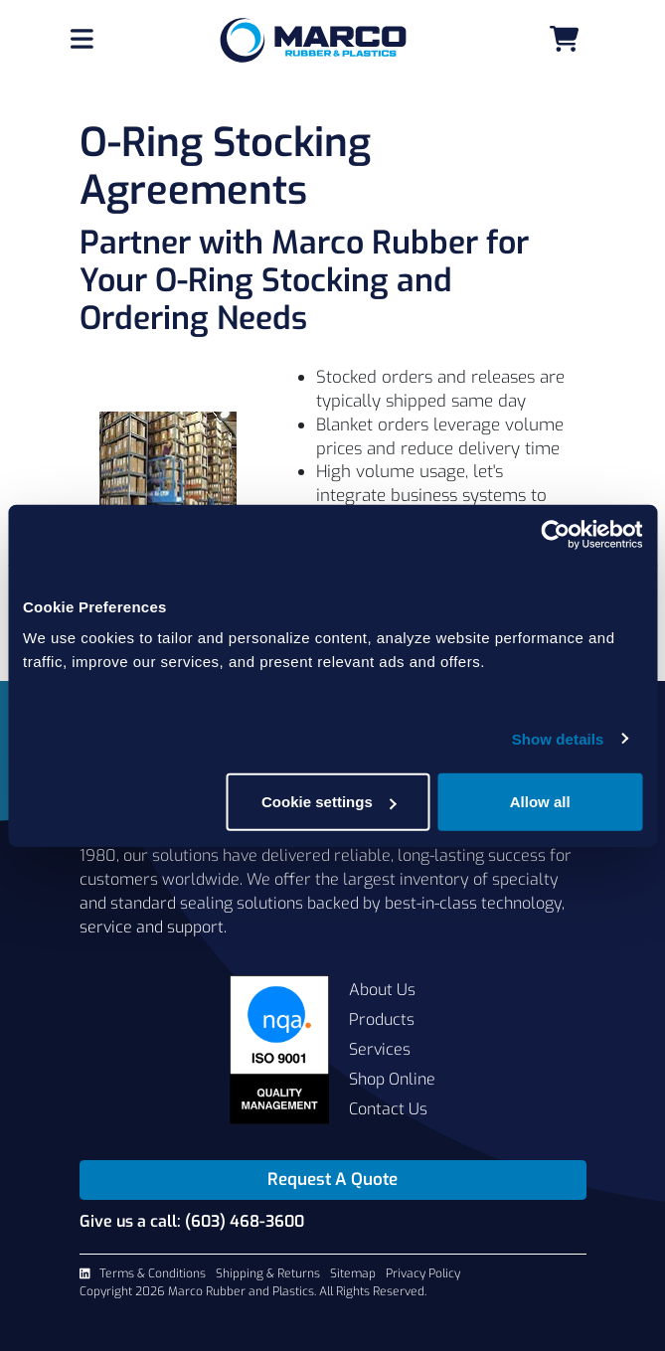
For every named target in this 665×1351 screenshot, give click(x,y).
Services (380, 1049)
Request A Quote (332, 1179)
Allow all (540, 801)
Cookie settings (329, 801)
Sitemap (353, 1273)
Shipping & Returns (268, 1273)
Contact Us (388, 1108)
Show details (558, 738)
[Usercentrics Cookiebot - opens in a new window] (555, 534)
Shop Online (392, 1079)
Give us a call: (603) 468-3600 (192, 1221)
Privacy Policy (423, 1273)
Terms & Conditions (152, 1273)
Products (382, 1019)
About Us (382, 989)
